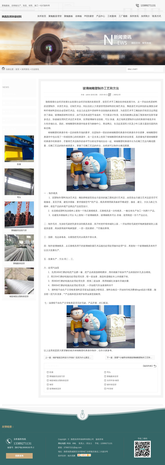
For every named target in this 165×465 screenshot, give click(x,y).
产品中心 (100, 16)
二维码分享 (116, 95)
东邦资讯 (134, 16)
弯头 (19, 197)
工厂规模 (123, 16)
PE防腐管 (89, 16)
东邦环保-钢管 (113, 380)
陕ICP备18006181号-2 (24, 447)
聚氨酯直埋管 (55, 16)
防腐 (19, 164)
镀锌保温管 (111, 384)
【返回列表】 (148, 366)
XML (74, 443)
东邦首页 (41, 16)
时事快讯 (11, 111)
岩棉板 (78, 16)
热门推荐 (11, 129)
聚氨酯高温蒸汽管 (19, 230)
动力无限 (71, 456)
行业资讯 (35, 69)
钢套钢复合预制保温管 (19, 296)
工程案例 (111, 16)
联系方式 (156, 16)
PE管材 (110, 389)
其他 (8, 120)
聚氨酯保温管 (19, 263)
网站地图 (62, 443)
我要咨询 (19, 456)
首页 (17, 69)
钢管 (51, 384)
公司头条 (11, 94)
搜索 (158, 69)
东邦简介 (145, 16)
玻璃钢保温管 (55, 389)
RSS (69, 443)
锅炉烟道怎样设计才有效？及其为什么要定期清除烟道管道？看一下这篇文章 (85, 357)
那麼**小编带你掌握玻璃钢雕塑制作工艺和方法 (134, 357)
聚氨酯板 (68, 16)
